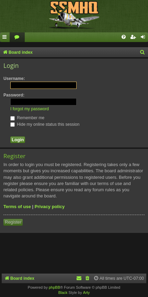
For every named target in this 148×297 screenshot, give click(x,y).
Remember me (27, 117)
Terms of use (17, 206)
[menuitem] (17, 37)
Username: (14, 78)
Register (13, 222)
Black (63, 292)
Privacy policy (50, 206)
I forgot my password (29, 108)
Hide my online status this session (45, 124)
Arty (86, 292)
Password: (13, 95)
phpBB (54, 287)
